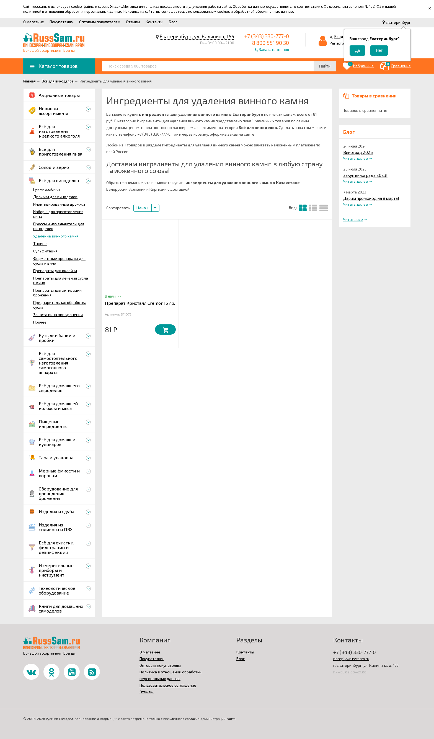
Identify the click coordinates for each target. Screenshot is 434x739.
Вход (338, 36)
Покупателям (62, 21)
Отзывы (133, 21)
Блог (173, 21)
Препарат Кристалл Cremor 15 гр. (140, 303)
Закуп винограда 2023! (365, 175)
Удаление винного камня (56, 236)
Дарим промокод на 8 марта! (371, 198)
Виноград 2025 (358, 152)
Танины (40, 243)
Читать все (353, 219)
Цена (142, 207)
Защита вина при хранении (58, 314)
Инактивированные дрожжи (59, 204)
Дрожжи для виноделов (55, 196)
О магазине (33, 21)
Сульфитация (45, 251)
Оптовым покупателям (99, 21)
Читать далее (355, 158)
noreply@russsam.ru (351, 658)
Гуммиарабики (46, 189)
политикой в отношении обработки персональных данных (72, 11)
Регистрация (341, 43)
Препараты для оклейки (55, 270)
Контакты (154, 21)
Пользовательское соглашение (168, 685)
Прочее (39, 322)
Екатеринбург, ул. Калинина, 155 (197, 36)
